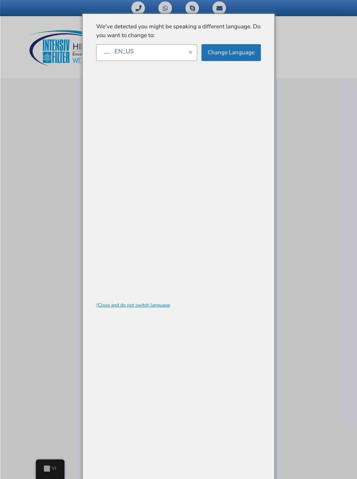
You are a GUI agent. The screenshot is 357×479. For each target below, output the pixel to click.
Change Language (231, 52)
